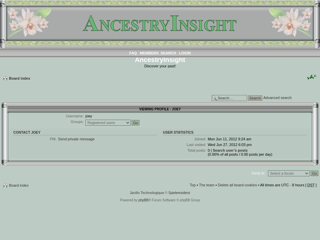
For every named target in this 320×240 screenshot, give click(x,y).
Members (149, 53)
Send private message (76, 139)
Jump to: (258, 173)
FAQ (133, 53)
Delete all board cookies (237, 185)
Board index (19, 78)
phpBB (143, 200)
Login (185, 53)
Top (193, 185)
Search (168, 53)
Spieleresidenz (179, 193)
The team (206, 185)
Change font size (312, 77)
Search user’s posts (230, 150)
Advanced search (277, 98)
